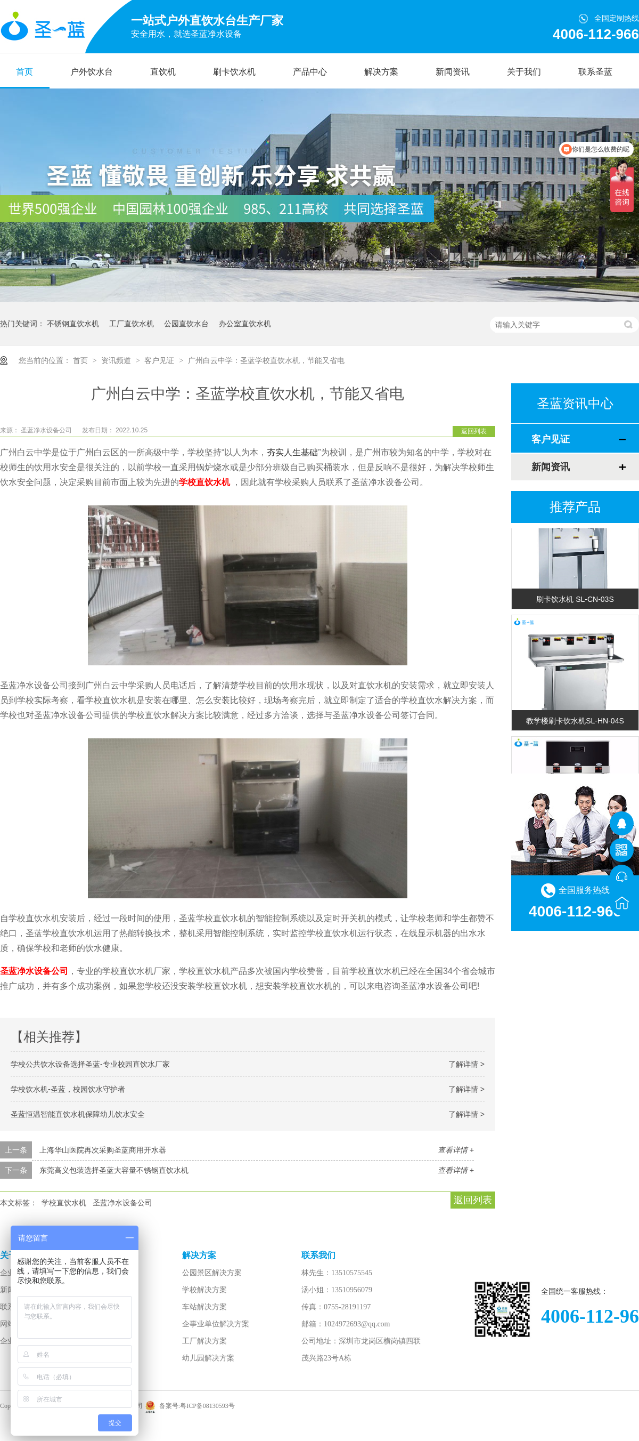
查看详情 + (456, 1150)
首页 (24, 71)
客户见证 (160, 360)
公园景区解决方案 (212, 1273)
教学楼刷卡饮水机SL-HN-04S (575, 722)
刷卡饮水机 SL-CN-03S (574, 600)
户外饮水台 (91, 71)
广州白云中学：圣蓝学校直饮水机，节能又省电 (266, 360)
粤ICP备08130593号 (207, 1406)
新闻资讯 (453, 71)
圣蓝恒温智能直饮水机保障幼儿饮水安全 (78, 1114)
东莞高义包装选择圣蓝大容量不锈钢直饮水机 (114, 1170)
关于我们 (524, 71)
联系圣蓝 (595, 71)
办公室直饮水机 (245, 323)
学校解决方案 (204, 1290)
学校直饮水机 (64, 1202)
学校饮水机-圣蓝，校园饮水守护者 (68, 1089)
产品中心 (310, 71)
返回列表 (474, 431)
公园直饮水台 (186, 323)
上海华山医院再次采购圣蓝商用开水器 (102, 1150)
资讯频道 (117, 360)
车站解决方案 (204, 1307)
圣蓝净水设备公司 (47, 430)
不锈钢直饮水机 (73, 323)
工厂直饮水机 (131, 323)
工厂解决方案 (204, 1341)
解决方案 (381, 71)
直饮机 (163, 71)
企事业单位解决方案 (215, 1324)
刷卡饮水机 (234, 71)
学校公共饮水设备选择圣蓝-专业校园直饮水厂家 (90, 1064)
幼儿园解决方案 (208, 1358)
